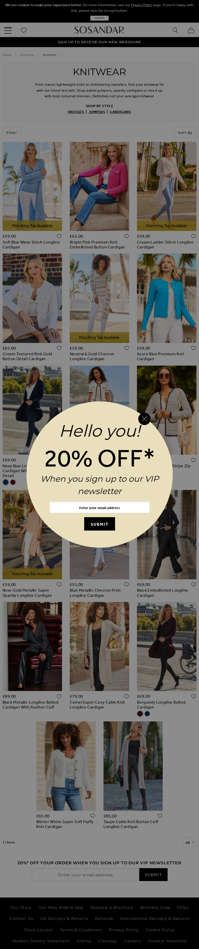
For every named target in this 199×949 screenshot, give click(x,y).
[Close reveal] (144, 419)
